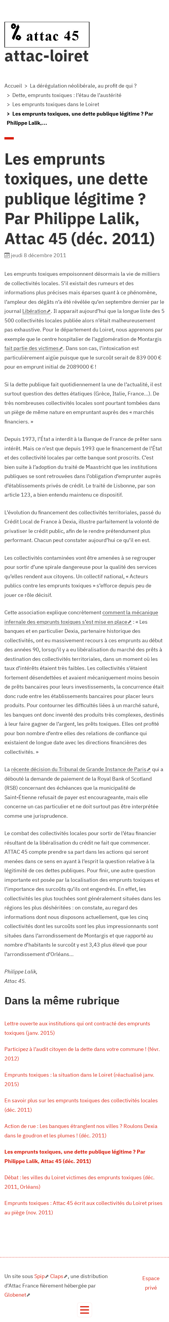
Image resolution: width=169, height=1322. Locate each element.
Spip (39, 1276)
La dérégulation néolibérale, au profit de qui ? (83, 85)
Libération (34, 311)
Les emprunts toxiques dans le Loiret (55, 104)
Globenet (15, 1294)
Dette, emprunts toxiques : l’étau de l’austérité (66, 95)
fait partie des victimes (31, 348)
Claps (56, 1276)
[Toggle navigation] (84, 1310)
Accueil (13, 85)
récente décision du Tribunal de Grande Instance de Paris (78, 769)
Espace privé (151, 1283)
